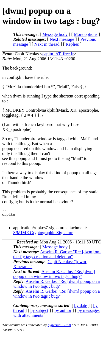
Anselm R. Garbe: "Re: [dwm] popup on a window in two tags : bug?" (54, 276)
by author (63, 313)
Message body (55, 34)
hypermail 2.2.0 (59, 327)
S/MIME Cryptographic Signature (43, 235)
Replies (72, 44)
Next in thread (47, 44)
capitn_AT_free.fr (58, 53)
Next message (62, 39)
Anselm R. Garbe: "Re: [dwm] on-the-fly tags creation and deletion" (57, 257)
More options (86, 34)
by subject (39, 313)
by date (80, 308)
